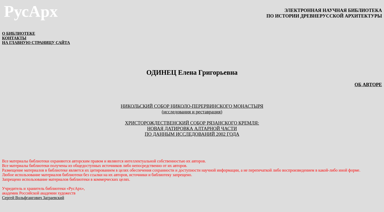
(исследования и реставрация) (192, 111)
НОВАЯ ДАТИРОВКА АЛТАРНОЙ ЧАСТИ (192, 128)
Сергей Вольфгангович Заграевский (33, 197)
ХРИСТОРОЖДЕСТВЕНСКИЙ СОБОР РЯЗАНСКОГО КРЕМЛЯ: (192, 123)
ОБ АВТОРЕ (368, 84)
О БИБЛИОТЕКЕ (18, 33)
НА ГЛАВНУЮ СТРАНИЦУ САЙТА (36, 42)
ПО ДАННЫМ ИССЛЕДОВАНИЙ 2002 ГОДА (192, 134)
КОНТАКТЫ (14, 38)
